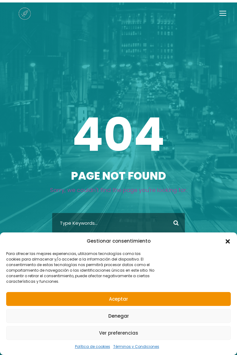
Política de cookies (95, 347)
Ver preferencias (118, 333)
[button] (228, 246)
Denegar (118, 316)
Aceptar (118, 299)
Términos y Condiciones (134, 347)
